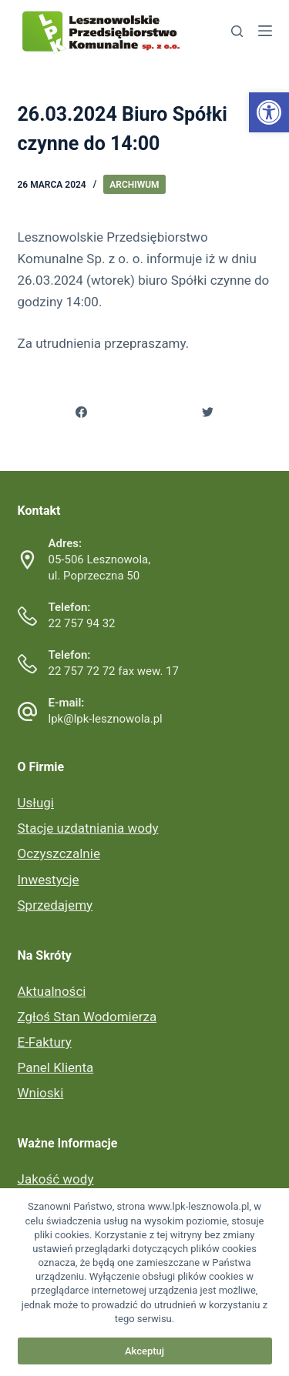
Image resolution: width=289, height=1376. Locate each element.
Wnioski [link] (41, 1092)
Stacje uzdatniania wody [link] (88, 828)
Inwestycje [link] (48, 879)
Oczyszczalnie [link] (59, 853)
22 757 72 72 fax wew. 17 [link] (114, 671)
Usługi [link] (36, 802)
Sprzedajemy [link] (55, 905)
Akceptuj (144, 1351)
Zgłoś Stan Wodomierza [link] (87, 1016)
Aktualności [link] (52, 991)
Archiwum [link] (134, 184)
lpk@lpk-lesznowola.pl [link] (106, 719)
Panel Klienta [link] (56, 1067)
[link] (269, 112)
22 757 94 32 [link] (82, 623)
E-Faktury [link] (45, 1042)
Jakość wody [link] (56, 1179)
